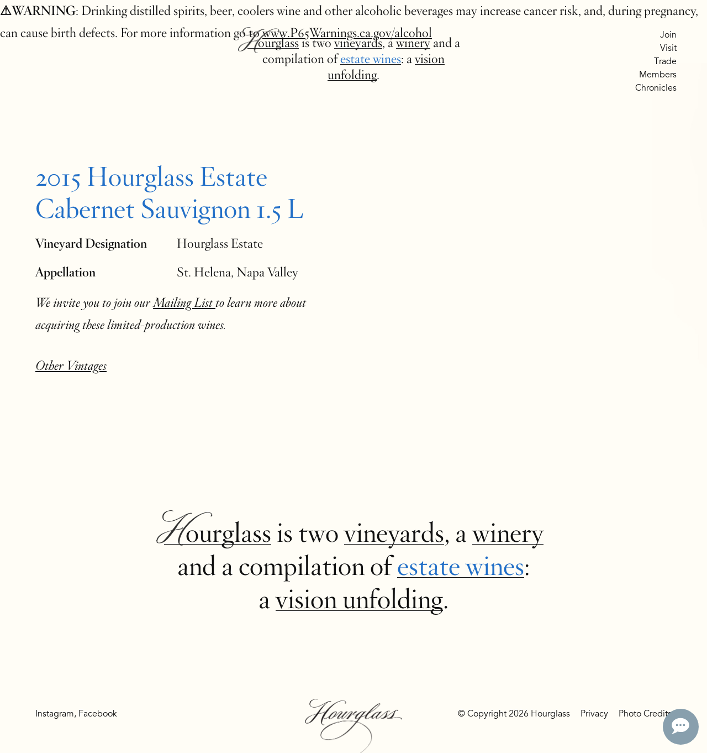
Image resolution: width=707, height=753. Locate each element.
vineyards (358, 43)
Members (658, 74)
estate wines (370, 59)
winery (413, 43)
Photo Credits (645, 713)
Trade (665, 61)
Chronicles (656, 87)
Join (668, 34)
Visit (668, 48)
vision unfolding (359, 599)
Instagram (54, 713)
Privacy (594, 713)
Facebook (97, 713)
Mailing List (184, 303)
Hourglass (273, 43)
